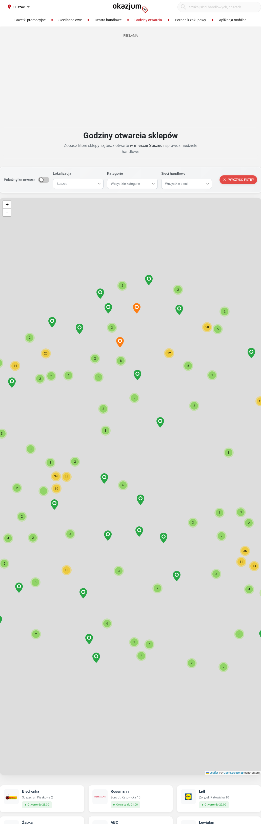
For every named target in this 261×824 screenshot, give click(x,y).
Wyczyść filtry (238, 180)
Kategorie (115, 173)
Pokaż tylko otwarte (19, 180)
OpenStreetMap (234, 772)
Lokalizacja (62, 173)
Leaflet (212, 772)
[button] (123, 485)
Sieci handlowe (173, 173)
